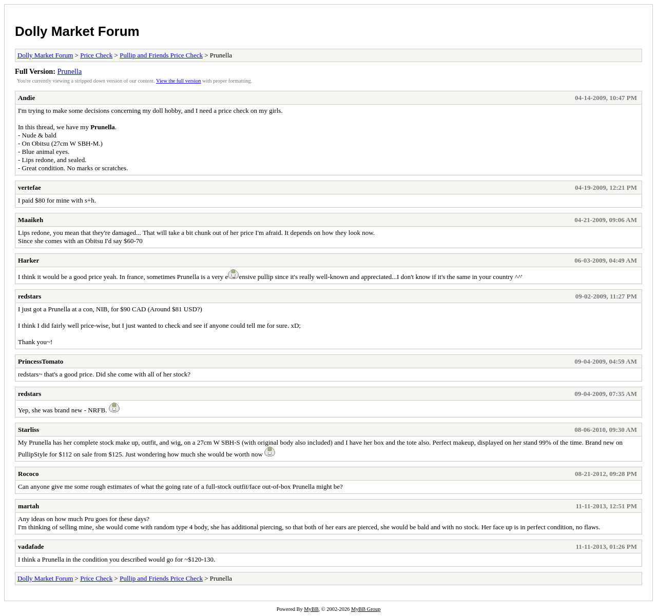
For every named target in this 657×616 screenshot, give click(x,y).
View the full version (178, 81)
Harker (28, 260)
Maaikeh (30, 220)
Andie (26, 98)
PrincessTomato (40, 361)
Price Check (96, 55)
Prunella (69, 71)
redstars (29, 296)
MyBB (311, 609)
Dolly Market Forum (77, 31)
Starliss (28, 429)
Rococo (28, 474)
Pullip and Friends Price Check (161, 55)
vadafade (31, 546)
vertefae (29, 187)
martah (28, 506)
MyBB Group (365, 609)
